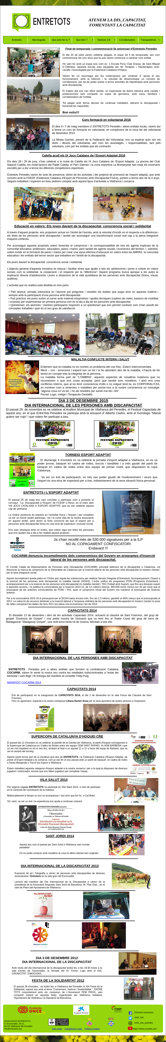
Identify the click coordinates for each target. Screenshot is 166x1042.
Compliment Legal (73, 1029)
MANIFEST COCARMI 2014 (24, 682)
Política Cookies (92, 1029)
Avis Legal (57, 1029)
